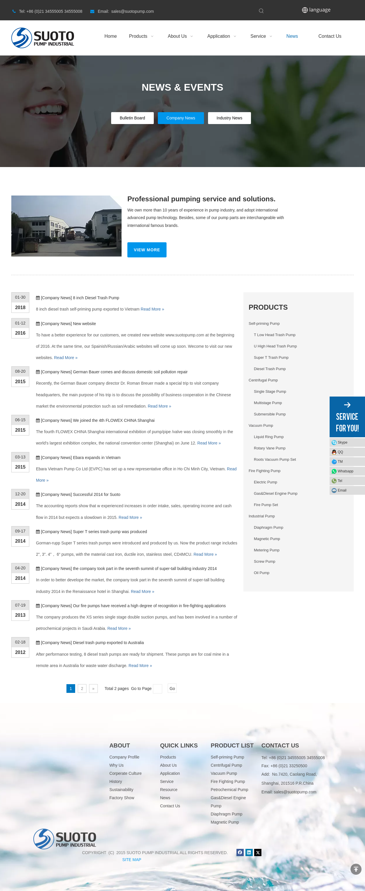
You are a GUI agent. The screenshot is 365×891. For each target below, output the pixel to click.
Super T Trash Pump (271, 357)
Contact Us (170, 806)
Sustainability (121, 789)
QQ (340, 452)
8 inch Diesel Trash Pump (96, 297)
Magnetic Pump (267, 539)
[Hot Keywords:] (261, 11)
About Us (168, 765)
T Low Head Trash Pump (275, 335)
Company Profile (124, 757)
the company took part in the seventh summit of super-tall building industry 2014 (145, 568)
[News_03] (66, 226)
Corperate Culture (125, 773)
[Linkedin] (249, 852)
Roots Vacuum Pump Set (275, 459)
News (165, 797)
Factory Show (121, 797)
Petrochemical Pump (229, 789)
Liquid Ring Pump (269, 437)
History (115, 781)
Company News (181, 118)
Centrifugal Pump (263, 380)
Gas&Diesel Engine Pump (275, 493)
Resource (169, 789)
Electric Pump (265, 482)
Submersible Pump (270, 414)
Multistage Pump (268, 403)
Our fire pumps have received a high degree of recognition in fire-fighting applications (149, 605)
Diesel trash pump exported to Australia (108, 642)
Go (172, 688)
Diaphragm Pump (268, 527)
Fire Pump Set (266, 505)
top (356, 869)
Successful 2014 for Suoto (96, 494)
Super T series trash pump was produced (110, 531)
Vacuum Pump (261, 425)
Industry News (230, 118)
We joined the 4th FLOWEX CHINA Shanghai (113, 420)
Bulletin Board (132, 118)
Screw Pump (264, 561)
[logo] (64, 750)
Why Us (116, 765)
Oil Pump (261, 573)
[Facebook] (240, 852)
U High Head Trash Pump (275, 346)
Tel (340, 481)
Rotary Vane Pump (270, 448)
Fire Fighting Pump (265, 471)
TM (340, 462)
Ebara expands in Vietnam (96, 457)
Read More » (152, 309)
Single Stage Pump (270, 391)
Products (168, 757)
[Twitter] (257, 852)
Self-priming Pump (264, 323)
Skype (342, 442)
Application (170, 773)
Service (167, 781)
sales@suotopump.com (295, 792)
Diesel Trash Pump (270, 369)
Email (342, 490)
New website (84, 323)
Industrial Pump (262, 516)
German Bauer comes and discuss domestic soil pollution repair (130, 372)
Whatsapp (345, 471)
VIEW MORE (147, 250)
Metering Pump (266, 550)
